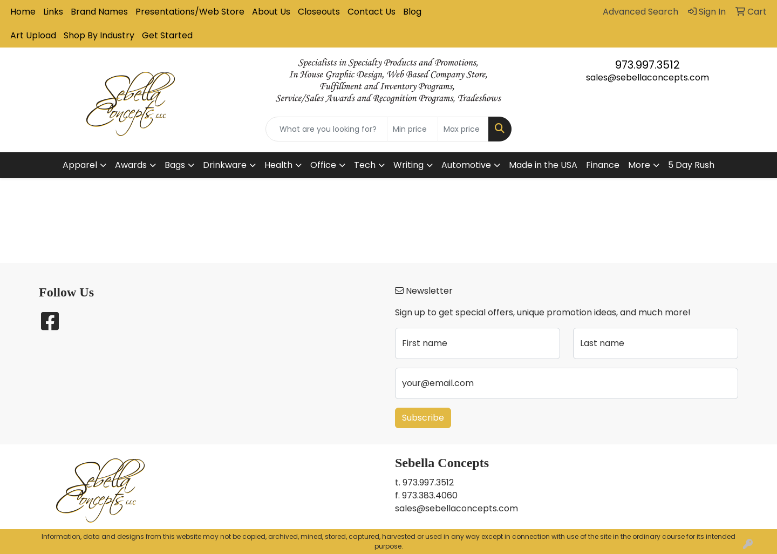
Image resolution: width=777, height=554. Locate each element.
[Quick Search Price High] (463, 129)
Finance (602, 165)
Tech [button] (365, 165)
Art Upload (33, 35)
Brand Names (99, 11)
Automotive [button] (466, 165)
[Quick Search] (326, 129)
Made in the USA (543, 165)
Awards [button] (131, 165)
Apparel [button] (80, 165)
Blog (412, 11)
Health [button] (278, 165)
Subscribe (423, 417)
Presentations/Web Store (189, 11)
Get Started (167, 35)
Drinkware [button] (225, 165)
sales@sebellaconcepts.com (647, 77)
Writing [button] (408, 165)
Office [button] (323, 165)
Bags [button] (175, 165)
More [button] (639, 165)
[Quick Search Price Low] (412, 129)
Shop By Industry (99, 35)
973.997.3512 (647, 64)
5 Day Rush (691, 165)
